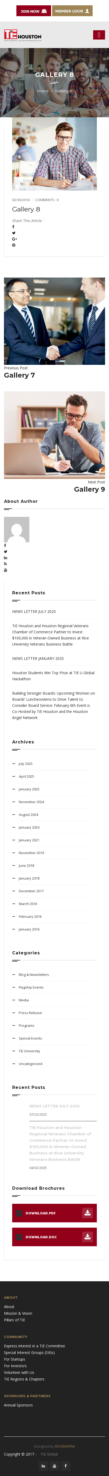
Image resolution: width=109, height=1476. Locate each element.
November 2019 (31, 852)
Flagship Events (31, 987)
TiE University (29, 1051)
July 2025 (26, 763)
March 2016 (28, 903)
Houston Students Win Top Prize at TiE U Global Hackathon (53, 675)
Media (24, 1000)
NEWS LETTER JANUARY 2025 (38, 658)
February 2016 (30, 916)
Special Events (30, 1038)
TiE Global (49, 1454)
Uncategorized (30, 1063)
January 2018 (29, 878)
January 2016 (29, 929)
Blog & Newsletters (34, 974)
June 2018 (26, 865)
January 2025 (29, 789)
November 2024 (31, 801)
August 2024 (28, 814)
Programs (26, 1025)
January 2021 (29, 840)
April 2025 (26, 776)
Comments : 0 (46, 199)
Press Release (30, 1012)
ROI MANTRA (65, 1446)
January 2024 (29, 827)
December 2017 (31, 891)
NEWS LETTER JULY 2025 (34, 611)
